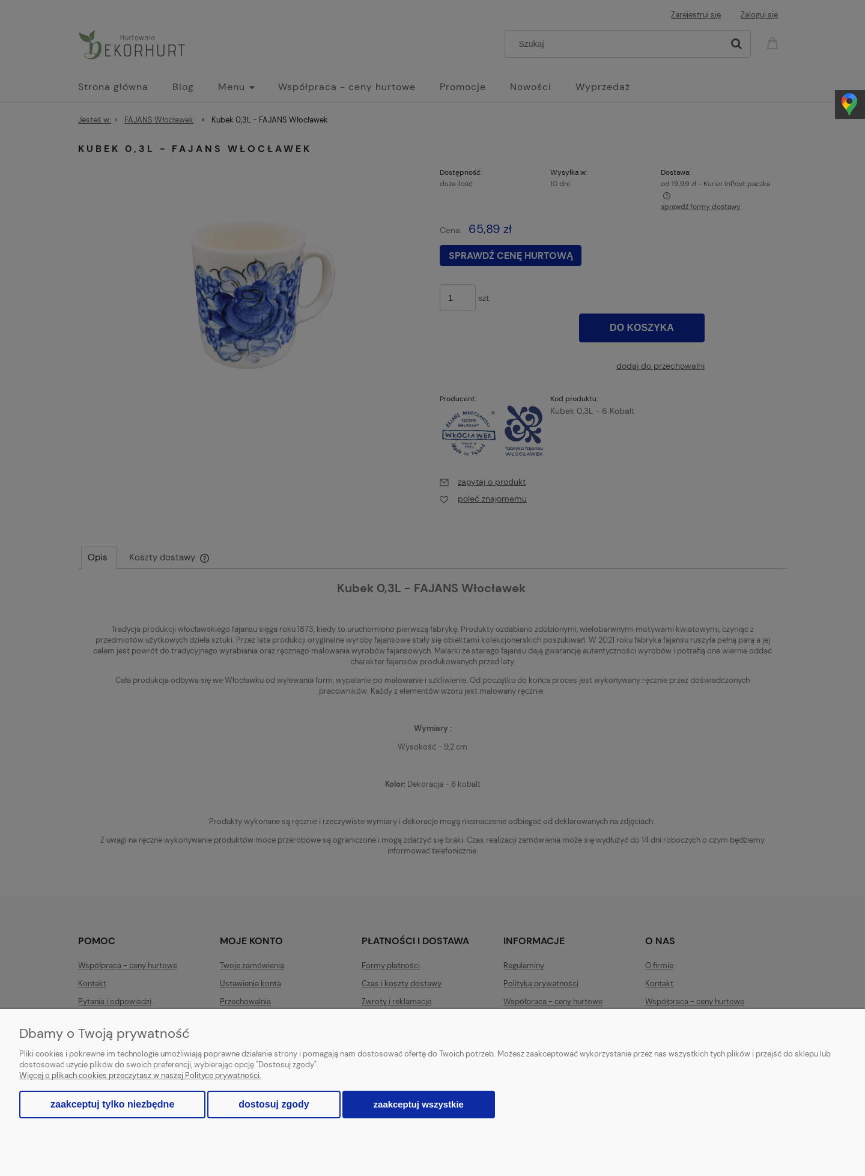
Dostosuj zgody (273, 1104)
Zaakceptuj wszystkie (419, 1104)
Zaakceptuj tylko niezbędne (112, 1104)
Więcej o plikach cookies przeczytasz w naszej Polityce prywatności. (140, 1075)
